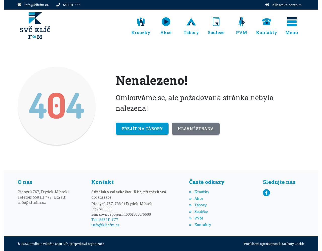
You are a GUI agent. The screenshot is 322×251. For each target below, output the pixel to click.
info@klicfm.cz (36, 5)
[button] (291, 25)
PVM (196, 218)
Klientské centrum (287, 5)
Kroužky (199, 191)
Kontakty (200, 224)
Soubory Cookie (293, 244)
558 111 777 (71, 5)
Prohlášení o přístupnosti (262, 244)
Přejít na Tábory (142, 128)
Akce (196, 198)
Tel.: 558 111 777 (104, 219)
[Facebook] (266, 192)
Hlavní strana (196, 128)
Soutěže (198, 211)
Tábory (197, 205)
